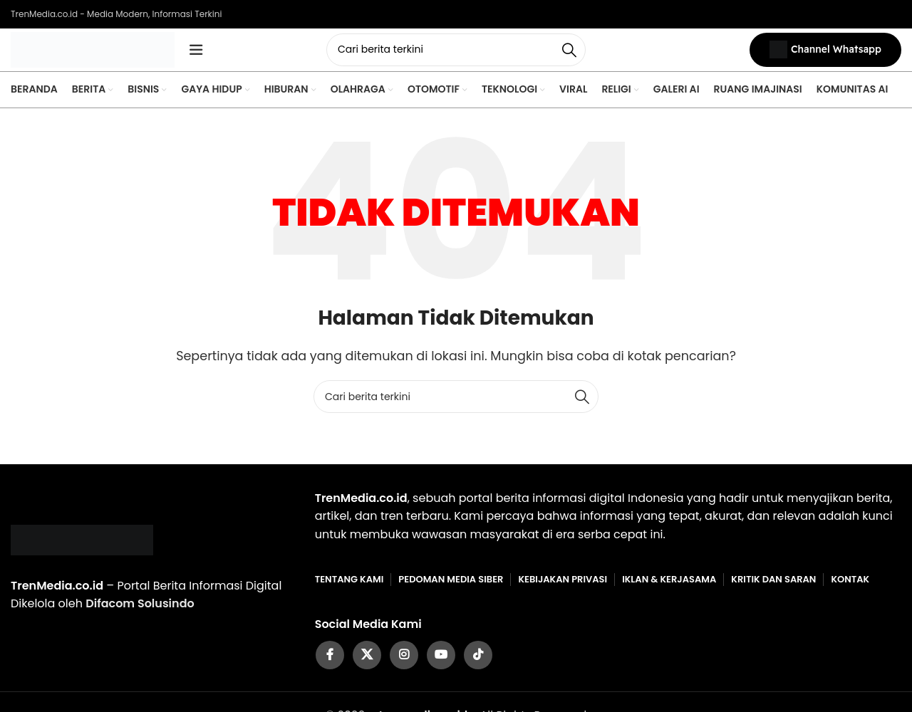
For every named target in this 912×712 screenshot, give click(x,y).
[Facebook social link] (330, 662)
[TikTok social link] (478, 662)
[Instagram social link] (404, 662)
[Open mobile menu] (196, 53)
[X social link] (367, 662)
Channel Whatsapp (825, 54)
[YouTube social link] (441, 662)
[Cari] (456, 53)
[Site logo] (93, 52)
